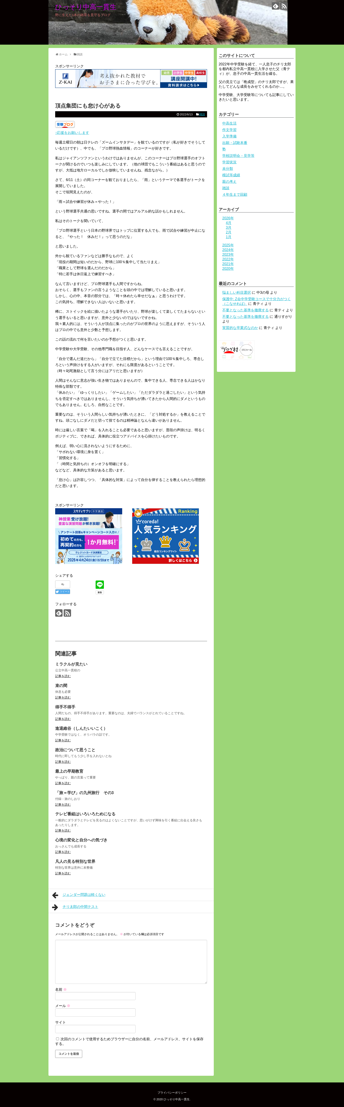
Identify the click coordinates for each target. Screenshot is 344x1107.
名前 (61, 989)
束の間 (61, 685)
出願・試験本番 (234, 143)
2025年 (228, 245)
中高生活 (229, 123)
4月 (228, 223)
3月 (228, 227)
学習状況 (229, 162)
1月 (228, 237)
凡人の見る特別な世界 (75, 861)
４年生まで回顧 (234, 194)
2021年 (228, 264)
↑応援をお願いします (72, 133)
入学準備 (229, 136)
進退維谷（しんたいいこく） (81, 728)
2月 (228, 232)
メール (62, 1006)
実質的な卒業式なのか (240, 328)
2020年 (228, 269)
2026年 (228, 218)
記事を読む (63, 676)
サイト (60, 1022)
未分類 (227, 169)
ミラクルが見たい (71, 664)
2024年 (228, 250)
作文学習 (229, 130)
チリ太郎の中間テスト (75, 907)
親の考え (229, 181)
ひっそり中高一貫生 (85, 6)
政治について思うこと (75, 750)
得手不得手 (65, 707)
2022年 (228, 259)
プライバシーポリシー (172, 1092)
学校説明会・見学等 (238, 156)
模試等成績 (231, 175)
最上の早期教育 (69, 771)
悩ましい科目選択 (236, 292)
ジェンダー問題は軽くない (78, 895)
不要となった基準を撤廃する (245, 310)
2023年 (228, 254)
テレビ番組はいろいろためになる (85, 814)
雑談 (202, 114)
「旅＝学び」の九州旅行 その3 (84, 793)
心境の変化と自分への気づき (81, 840)
